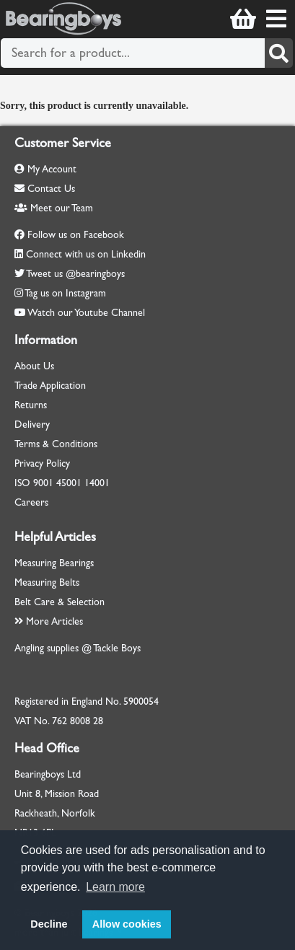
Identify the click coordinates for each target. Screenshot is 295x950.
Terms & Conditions (55, 444)
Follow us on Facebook (75, 235)
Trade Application (50, 385)
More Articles (48, 621)
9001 (43, 483)
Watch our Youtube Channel (86, 313)
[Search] (279, 53)
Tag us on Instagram (65, 293)
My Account (45, 169)
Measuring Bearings (54, 563)
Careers (31, 502)
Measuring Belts (46, 582)
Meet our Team (53, 208)
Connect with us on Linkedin (86, 254)
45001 (69, 483)
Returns (30, 405)
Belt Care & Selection (59, 602)
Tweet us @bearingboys (75, 274)
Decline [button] (48, 924)
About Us (34, 366)
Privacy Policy (42, 463)
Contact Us (44, 188)
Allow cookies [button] (127, 924)
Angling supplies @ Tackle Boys (77, 648)
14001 (97, 483)
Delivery (32, 424)
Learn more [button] (115, 887)
